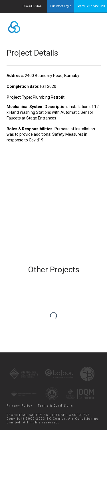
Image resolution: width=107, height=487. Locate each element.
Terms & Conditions (55, 405)
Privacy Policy (20, 405)
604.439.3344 (32, 6)
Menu (91, 25)
